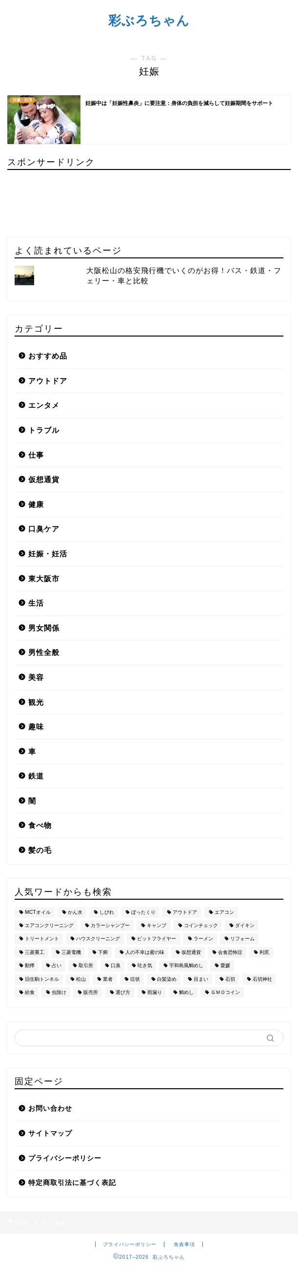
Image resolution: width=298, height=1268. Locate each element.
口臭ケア (44, 529)
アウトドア (47, 381)
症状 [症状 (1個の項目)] (135, 979)
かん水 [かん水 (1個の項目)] (75, 912)
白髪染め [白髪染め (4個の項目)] (167, 979)
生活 (36, 603)
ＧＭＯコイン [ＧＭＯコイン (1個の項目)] (225, 992)
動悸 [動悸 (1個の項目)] (30, 966)
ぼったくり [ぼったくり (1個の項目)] (143, 912)
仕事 (36, 455)
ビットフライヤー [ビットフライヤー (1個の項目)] (156, 939)
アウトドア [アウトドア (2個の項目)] (185, 912)
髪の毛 (40, 850)
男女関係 (44, 628)
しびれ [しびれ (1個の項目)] (106, 912)
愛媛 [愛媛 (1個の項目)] (225, 966)
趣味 (36, 726)
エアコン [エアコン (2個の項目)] (224, 912)
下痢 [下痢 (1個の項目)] (103, 952)
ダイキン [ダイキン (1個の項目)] (245, 925)
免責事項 (184, 1244)
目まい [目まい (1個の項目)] (201, 979)
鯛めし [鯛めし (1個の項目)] (186, 992)
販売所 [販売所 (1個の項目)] (90, 992)
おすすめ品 (47, 356)
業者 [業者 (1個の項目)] (108, 979)
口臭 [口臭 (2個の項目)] (115, 966)
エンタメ (44, 405)
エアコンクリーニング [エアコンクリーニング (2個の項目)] (49, 925)
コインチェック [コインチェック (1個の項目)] (201, 925)
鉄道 (36, 776)
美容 (36, 677)
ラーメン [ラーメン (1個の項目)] (203, 939)
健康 (36, 504)
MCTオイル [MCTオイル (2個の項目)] (38, 912)
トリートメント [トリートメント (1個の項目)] (42, 939)
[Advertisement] (51, 199)
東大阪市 (44, 578)
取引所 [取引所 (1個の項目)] (86, 966)
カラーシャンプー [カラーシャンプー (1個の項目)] (110, 925)
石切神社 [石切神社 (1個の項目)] (262, 979)
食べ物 (40, 825)
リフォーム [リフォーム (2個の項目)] (242, 939)
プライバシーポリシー (64, 1158)
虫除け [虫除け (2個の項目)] (59, 992)
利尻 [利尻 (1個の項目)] (264, 952)
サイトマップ (50, 1133)
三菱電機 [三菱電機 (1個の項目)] (71, 952)
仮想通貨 (44, 479)
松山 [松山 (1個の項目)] (81, 979)
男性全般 (44, 652)
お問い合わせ (50, 1108)
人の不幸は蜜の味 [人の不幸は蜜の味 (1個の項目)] (144, 952)
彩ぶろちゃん (149, 20)
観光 (36, 702)
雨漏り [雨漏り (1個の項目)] (154, 992)
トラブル (44, 430)
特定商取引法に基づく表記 (72, 1182)
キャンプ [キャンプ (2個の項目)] (156, 925)
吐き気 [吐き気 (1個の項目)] (145, 966)
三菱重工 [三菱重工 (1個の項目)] (34, 952)
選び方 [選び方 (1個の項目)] (123, 992)
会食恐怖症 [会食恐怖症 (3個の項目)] (230, 952)
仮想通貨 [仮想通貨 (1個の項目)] (191, 952)
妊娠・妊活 (47, 553)
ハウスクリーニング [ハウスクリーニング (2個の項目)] (98, 939)
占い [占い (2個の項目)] (56, 966)
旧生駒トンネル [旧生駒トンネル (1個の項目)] (42, 979)
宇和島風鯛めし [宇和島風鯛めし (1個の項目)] (186, 966)
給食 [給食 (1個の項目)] (30, 992)
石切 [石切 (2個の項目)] (230, 979)
